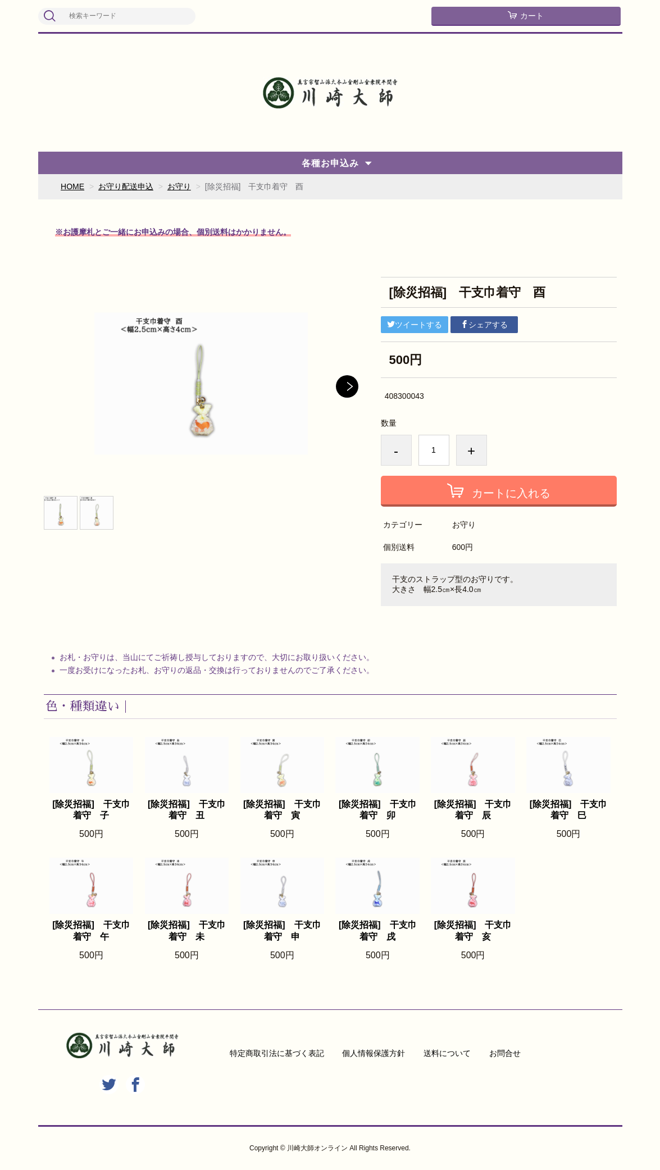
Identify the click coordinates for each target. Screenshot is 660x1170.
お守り (179, 186)
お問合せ (505, 1053)
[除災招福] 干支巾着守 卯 (378, 810)
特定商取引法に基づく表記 (277, 1053)
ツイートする (414, 324)
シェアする (484, 324)
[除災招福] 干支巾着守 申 (282, 930)
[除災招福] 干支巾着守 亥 (473, 930)
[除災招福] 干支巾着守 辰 (473, 810)
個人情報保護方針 (373, 1053)
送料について (447, 1053)
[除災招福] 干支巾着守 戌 (378, 930)
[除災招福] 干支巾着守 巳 (569, 810)
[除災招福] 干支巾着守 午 (91, 930)
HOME (72, 186)
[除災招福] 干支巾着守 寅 (282, 810)
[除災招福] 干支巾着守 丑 (187, 810)
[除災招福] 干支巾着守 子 (91, 810)
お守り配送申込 (125, 186)
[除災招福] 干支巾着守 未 (187, 930)
